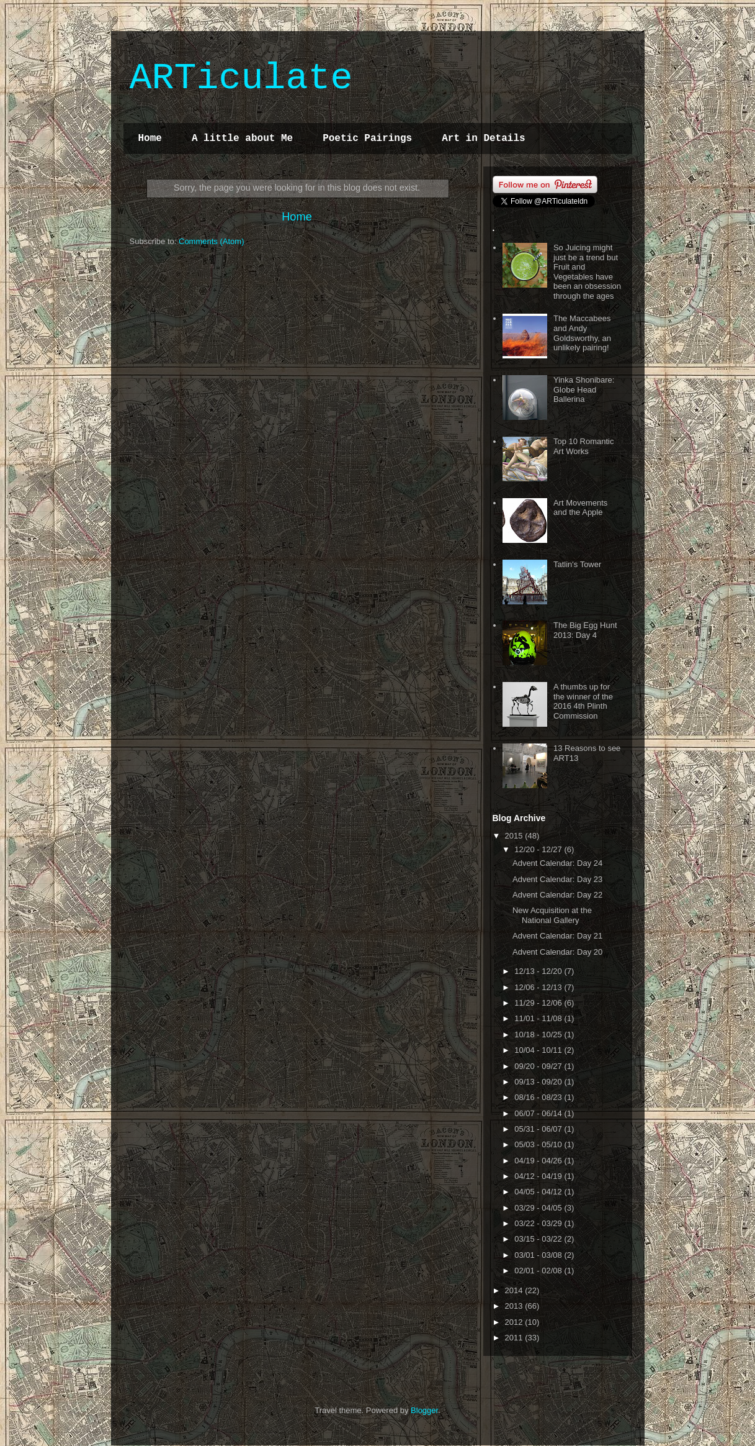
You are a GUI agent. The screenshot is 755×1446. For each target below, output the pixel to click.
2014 (515, 1290)
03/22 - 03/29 (539, 1223)
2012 (515, 1322)
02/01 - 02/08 (539, 1270)
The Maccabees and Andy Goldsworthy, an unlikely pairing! (582, 333)
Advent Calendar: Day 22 (557, 894)
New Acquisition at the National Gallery (552, 915)
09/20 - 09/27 (539, 1066)
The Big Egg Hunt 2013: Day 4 (585, 630)
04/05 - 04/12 (539, 1191)
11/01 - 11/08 (539, 1018)
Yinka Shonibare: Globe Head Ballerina (584, 389)
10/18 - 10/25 (539, 1034)
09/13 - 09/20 (539, 1081)
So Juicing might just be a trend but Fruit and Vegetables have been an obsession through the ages (587, 272)
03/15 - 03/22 (539, 1239)
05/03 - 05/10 (539, 1144)
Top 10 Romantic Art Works (583, 446)
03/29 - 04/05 (539, 1207)
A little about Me (242, 138)
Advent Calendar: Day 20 (557, 952)
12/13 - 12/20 (539, 971)
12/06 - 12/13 (539, 987)
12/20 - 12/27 (539, 849)
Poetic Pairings (367, 138)
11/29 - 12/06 (539, 1002)
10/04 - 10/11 (539, 1050)
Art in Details (483, 138)
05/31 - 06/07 (539, 1129)
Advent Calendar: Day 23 (557, 879)
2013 (515, 1306)
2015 (515, 835)
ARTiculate (241, 78)
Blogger (424, 1410)
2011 (515, 1337)
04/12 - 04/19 (539, 1176)
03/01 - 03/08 (539, 1255)
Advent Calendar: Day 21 (557, 935)
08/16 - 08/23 (539, 1097)
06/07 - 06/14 (539, 1113)
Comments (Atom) (211, 241)
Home (150, 138)
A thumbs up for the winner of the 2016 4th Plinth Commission (583, 701)
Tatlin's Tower (577, 564)
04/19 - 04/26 (539, 1160)
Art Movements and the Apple (580, 507)
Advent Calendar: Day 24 (557, 863)
